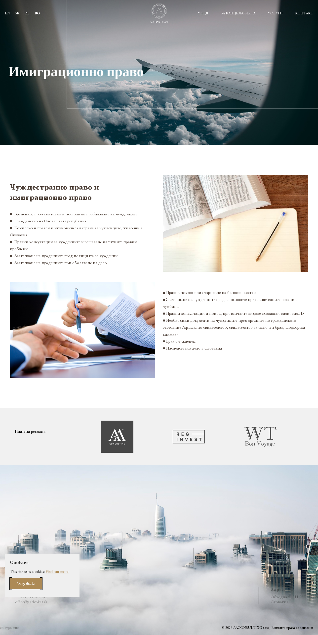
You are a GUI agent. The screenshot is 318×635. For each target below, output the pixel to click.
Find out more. (57, 571)
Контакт (304, 13)
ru (27, 13)
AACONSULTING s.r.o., (251, 628)
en (7, 13)
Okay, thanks (26, 583)
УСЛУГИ (275, 13)
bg (37, 13)
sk (17, 13)
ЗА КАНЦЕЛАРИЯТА (238, 13)
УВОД (203, 13)
